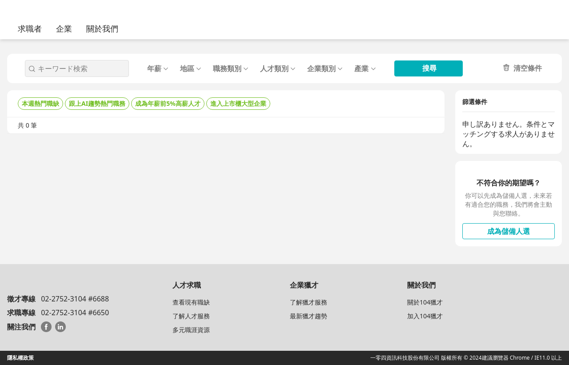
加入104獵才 (425, 316)
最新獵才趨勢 (308, 316)
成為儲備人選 (508, 231)
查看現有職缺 (191, 302)
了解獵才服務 (308, 302)
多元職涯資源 (191, 329)
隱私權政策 (20, 357)
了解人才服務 (191, 316)
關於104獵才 (425, 302)
